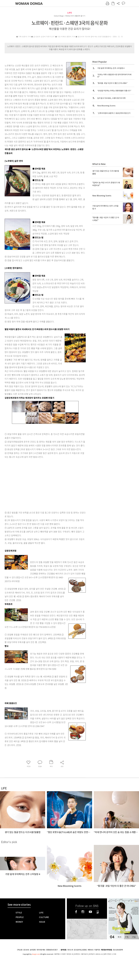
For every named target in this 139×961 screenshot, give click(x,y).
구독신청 (19, 950)
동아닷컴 (63, 950)
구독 (126, 937)
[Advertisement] (21, 484)
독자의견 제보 (41, 950)
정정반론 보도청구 (52, 950)
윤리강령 (33, 950)
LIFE (69, 12)
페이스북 (76, 912)
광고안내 (26, 950)
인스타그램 (83, 912)
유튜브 (90, 912)
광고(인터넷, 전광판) (80, 950)
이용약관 (97, 950)
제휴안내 (90, 950)
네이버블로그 (98, 912)
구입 (134, 937)
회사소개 (70, 950)
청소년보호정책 (118, 950)
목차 (119, 937)
